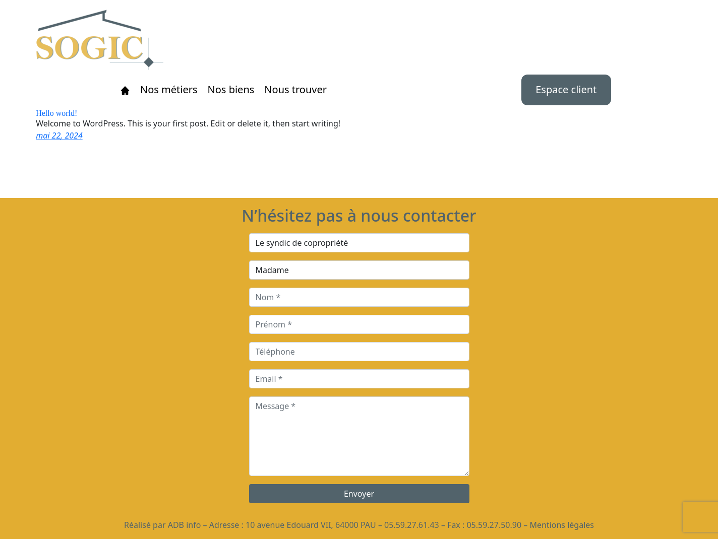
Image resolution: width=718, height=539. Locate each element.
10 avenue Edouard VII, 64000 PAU (311, 524)
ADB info (184, 524)
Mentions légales (561, 524)
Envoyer (359, 493)
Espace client (565, 89)
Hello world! (56, 113)
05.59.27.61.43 (411, 524)
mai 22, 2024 (59, 135)
